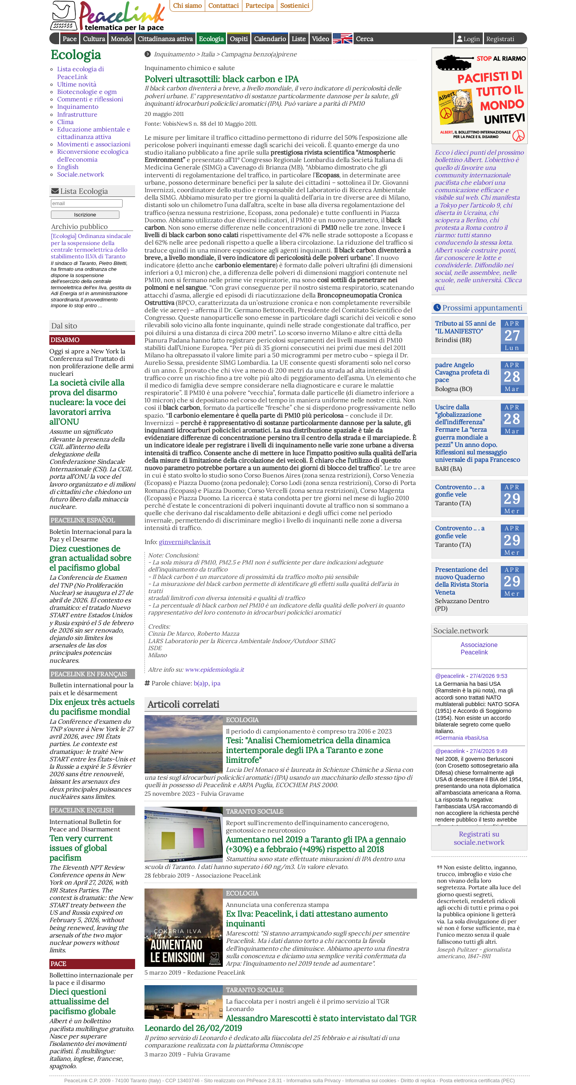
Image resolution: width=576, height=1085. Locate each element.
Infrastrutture (77, 114)
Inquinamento (77, 106)
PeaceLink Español (83, 520)
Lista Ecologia (84, 191)
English (342, 38)
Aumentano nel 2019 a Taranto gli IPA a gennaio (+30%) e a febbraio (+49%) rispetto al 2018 (316, 844)
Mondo (121, 39)
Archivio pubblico (79, 226)
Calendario (270, 39)
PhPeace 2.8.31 (264, 1080)
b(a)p (201, 683)
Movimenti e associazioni (94, 144)
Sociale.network (80, 174)
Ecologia (211, 39)
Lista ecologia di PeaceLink (80, 72)
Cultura (94, 39)
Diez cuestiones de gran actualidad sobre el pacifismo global (90, 558)
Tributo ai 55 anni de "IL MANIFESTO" (465, 327)
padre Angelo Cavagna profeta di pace (462, 372)
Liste (299, 39)
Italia (208, 54)
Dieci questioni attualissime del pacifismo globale (82, 1001)
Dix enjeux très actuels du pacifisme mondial (92, 707)
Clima (65, 122)
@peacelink (450, 676)
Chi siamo (187, 5)
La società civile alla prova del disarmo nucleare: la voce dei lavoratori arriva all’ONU (87, 402)
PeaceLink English (82, 810)
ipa (215, 683)
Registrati (500, 39)
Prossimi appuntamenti (482, 307)
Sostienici (294, 5)
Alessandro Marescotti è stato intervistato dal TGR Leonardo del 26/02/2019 (280, 1023)
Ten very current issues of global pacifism (80, 848)
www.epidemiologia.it (214, 669)
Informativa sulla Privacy (314, 1080)
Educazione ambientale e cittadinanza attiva (93, 133)
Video (320, 39)
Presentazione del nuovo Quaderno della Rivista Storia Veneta (461, 581)
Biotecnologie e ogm (87, 92)
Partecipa (260, 5)
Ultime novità (76, 84)
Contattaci (223, 5)
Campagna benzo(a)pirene (259, 54)
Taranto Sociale (254, 811)
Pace (70, 39)
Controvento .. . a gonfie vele (459, 490)
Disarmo (65, 340)
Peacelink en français (89, 674)
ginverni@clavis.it (185, 542)
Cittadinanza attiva (165, 39)
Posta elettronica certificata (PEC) (477, 1080)
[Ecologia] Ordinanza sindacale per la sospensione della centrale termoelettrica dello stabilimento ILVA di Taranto (91, 246)
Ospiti (239, 39)
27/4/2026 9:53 (488, 676)
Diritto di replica (418, 1080)
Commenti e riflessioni (90, 99)
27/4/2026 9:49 (488, 751)
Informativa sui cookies (370, 1080)
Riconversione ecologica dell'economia (92, 155)
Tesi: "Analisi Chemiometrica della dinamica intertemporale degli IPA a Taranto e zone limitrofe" (308, 750)
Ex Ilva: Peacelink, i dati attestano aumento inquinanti (307, 918)
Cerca (364, 39)
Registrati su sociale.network (479, 838)
